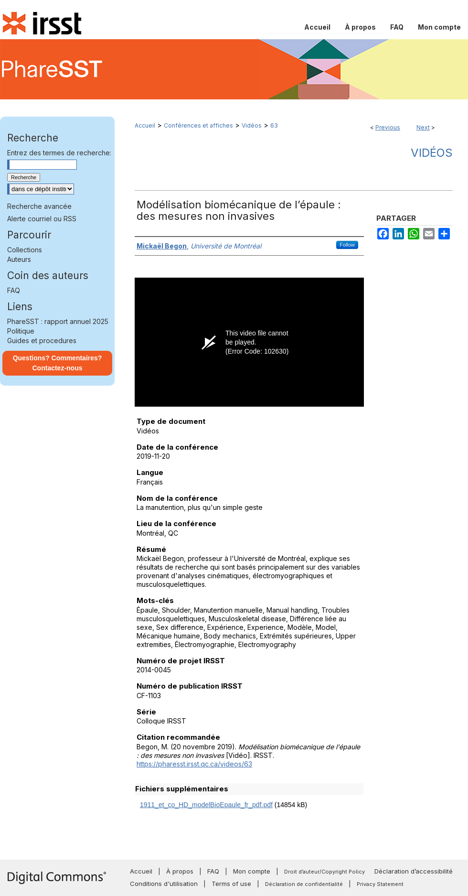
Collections (24, 250)
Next (423, 127)
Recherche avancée (39, 206)
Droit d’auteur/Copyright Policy (324, 871)
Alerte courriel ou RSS (41, 219)
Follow (347, 245)
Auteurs (19, 259)
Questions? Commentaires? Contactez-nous (57, 363)
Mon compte (251, 871)
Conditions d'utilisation (164, 883)
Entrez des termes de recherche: (59, 153)
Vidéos (252, 125)
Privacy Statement (380, 884)
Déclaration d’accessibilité (413, 871)
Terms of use (231, 883)
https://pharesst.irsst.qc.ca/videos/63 (194, 764)
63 (274, 125)
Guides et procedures (41, 340)
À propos (179, 871)
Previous (387, 127)
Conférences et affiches (198, 125)
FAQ (13, 290)
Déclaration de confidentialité (304, 884)
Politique (20, 331)
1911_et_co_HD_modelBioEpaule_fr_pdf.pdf (206, 805)
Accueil (145, 125)
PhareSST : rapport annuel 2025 (57, 321)
